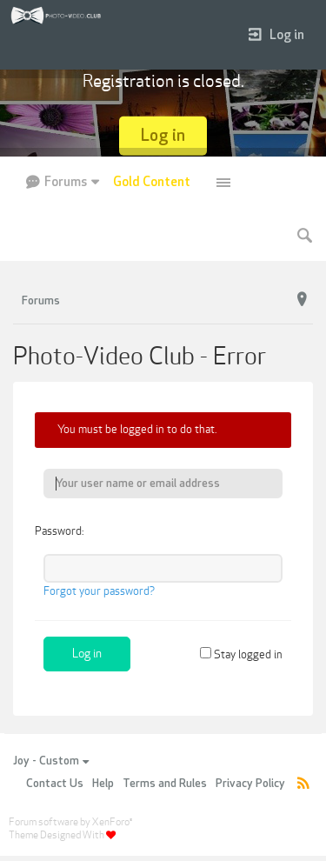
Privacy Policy (250, 784)
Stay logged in (241, 654)
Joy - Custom (51, 761)
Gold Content (151, 182)
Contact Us (54, 784)
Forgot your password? (99, 591)
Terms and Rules (165, 784)
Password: (59, 531)
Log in (276, 35)
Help (103, 784)
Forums (65, 182)
